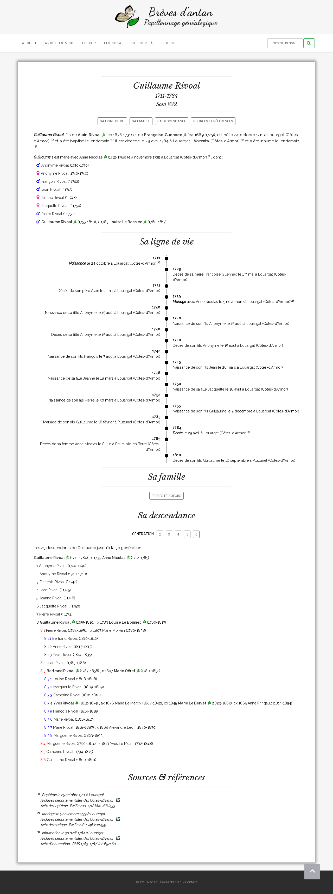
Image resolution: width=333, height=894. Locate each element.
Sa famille (141, 121)
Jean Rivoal (50, 189)
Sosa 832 (166, 104)
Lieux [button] (88, 43)
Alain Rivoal (89, 134)
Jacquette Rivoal (54, 206)
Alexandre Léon (122, 727)
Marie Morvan (113, 630)
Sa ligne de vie (112, 121)
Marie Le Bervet (192, 703)
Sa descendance (171, 121)
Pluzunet (125, 422)
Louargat (275, 134)
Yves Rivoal (62, 655)
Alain (95, 291)
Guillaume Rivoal (56, 222)
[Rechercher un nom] (285, 43)
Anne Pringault (260, 703)
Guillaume (217, 411)
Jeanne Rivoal (52, 198)
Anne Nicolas (91, 157)
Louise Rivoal (64, 679)
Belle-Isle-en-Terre (131, 444)
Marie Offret (124, 671)
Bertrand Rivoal (65, 638)
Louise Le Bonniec (126, 222)
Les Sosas (114, 43)
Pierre (89, 400)
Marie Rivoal (64, 719)
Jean (213, 367)
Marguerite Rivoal (67, 687)
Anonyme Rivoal (55, 165)
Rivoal (187, 86)
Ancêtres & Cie (59, 43)
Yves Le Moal (121, 743)
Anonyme (88, 313)
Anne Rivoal (63, 646)
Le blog (168, 43)
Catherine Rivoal (66, 695)
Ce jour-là (142, 43)
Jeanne (89, 378)
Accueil (29, 43)
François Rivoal (54, 181)
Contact (191, 882)
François (91, 356)
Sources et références (213, 121)
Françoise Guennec (163, 134)
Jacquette (216, 389)
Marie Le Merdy (128, 703)
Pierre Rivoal (51, 214)
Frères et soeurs (166, 496)
